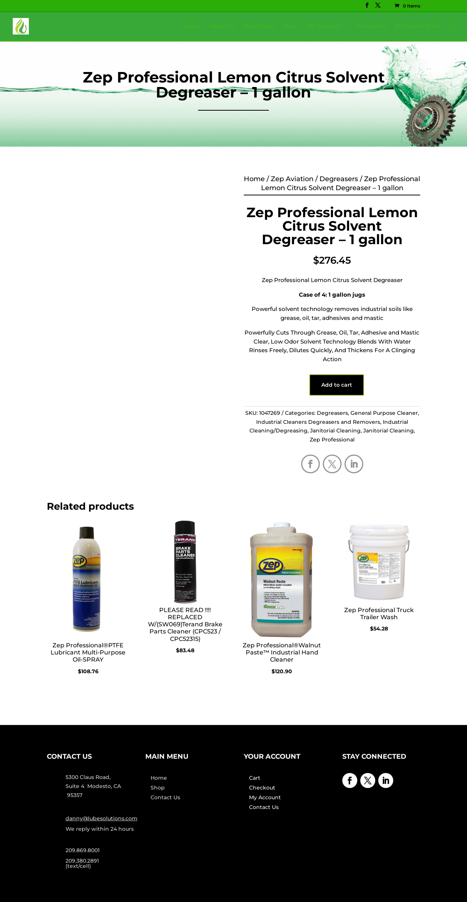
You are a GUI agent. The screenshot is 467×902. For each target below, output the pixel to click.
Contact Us (165, 797)
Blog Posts (259, 27)
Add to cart (336, 384)
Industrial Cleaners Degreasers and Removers (318, 422)
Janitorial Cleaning (335, 430)
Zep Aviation (292, 179)
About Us (222, 27)
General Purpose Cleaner (384, 413)
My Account (323, 27)
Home (192, 27)
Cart (254, 777)
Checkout (262, 787)
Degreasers (338, 179)
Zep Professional (332, 439)
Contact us (371, 27)
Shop (290, 27)
